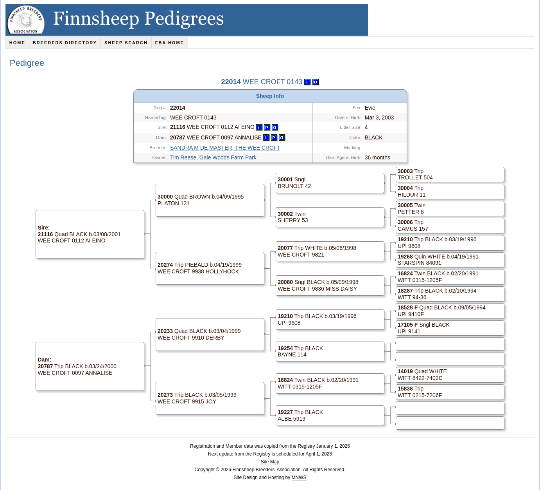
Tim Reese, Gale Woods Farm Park (213, 157)
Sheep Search (126, 42)
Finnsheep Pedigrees (186, 20)
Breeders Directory (65, 42)
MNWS (299, 477)
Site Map (270, 462)
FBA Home (169, 42)
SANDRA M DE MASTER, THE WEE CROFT (225, 148)
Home (17, 42)
